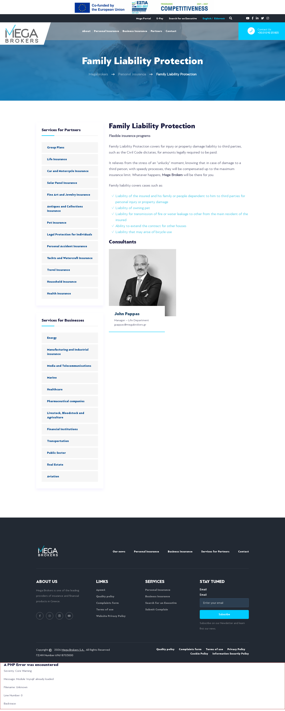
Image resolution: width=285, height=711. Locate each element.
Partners (156, 31)
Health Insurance (59, 293)
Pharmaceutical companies (66, 401)
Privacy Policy (236, 649)
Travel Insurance (58, 270)
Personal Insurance (106, 31)
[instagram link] (49, 615)
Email (224, 592)
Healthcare (55, 389)
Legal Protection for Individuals (69, 234)
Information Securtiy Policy (230, 653)
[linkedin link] (59, 615)
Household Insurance (62, 281)
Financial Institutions (62, 429)
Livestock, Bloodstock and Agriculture (65, 415)
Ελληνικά (219, 18)
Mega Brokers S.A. (73, 649)
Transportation (58, 441)
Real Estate (55, 464)
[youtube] (247, 18)
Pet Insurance (56, 222)
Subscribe (224, 614)
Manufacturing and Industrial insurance (68, 352)
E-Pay (159, 18)
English (207, 18)
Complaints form (107, 603)
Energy (52, 338)
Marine (52, 377)
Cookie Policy (199, 653)
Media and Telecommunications (69, 365)
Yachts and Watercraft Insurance (70, 258)
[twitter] (262, 18)
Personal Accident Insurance (67, 246)
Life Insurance (57, 159)
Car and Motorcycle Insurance (68, 171)
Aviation (53, 476)
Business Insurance (135, 31)
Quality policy (105, 596)
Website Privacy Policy (111, 616)
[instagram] (267, 18)
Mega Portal (143, 18)
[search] (230, 18)
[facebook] (252, 18)
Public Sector (56, 453)
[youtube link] (69, 615)
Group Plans (55, 147)
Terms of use (104, 609)
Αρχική (100, 589)
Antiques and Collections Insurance (65, 209)
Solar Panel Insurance (62, 183)
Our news (119, 551)
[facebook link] (39, 615)
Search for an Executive (183, 18)
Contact (171, 31)
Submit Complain (156, 609)
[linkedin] (257, 18)
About (86, 31)
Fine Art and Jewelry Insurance (68, 194)
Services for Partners (215, 551)
